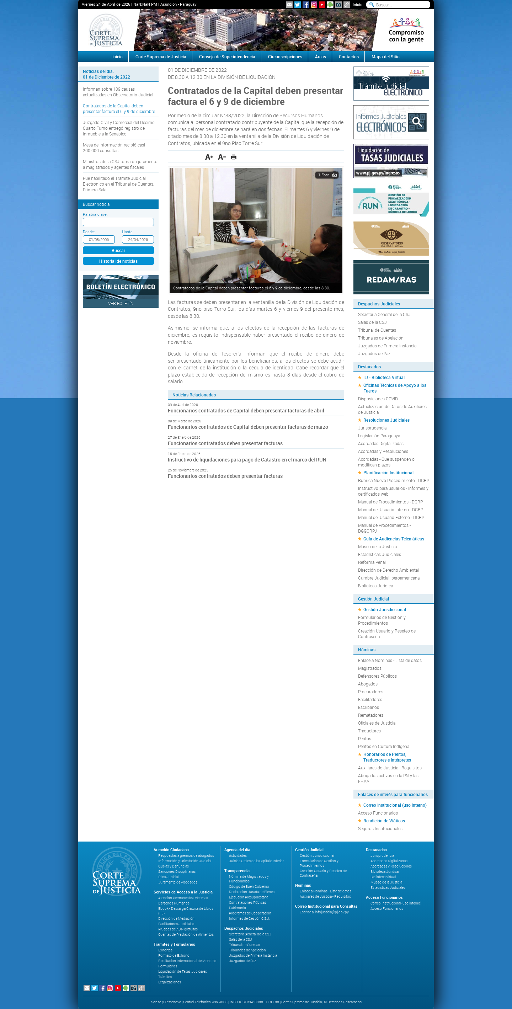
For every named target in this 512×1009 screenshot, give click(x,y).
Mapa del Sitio (386, 56)
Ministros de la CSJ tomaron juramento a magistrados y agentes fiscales (120, 164)
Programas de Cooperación (250, 913)
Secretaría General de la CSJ (384, 314)
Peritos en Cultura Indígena (383, 746)
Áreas (320, 56)
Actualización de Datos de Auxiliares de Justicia (392, 409)
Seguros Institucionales (380, 828)
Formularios (167, 966)
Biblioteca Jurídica (375, 585)
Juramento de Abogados (177, 882)
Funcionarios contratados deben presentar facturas (225, 443)
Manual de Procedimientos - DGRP (390, 501)
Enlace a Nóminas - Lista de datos (390, 660)
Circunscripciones (285, 56)
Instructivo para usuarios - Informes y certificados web (393, 491)
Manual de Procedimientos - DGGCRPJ (384, 528)
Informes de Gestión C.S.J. (249, 918)
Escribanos (368, 707)
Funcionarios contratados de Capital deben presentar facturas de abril (246, 410)
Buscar (118, 250)
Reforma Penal (372, 562)
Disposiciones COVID (378, 398)
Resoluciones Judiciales (386, 420)
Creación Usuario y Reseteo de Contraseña (387, 633)
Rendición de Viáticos (384, 820)
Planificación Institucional (388, 472)
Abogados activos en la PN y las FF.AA (388, 778)
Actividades (238, 855)
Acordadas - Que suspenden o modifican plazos (386, 462)
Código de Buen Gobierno (249, 886)
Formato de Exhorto (174, 955)
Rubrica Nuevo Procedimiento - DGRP (393, 480)
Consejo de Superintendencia (227, 56)
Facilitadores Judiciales (176, 924)
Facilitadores (370, 699)
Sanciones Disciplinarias (177, 871)
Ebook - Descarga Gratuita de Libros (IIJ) (185, 910)
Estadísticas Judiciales (379, 554)
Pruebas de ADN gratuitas (178, 929)
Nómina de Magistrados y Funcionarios (249, 878)
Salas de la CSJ (372, 322)
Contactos (349, 56)
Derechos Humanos (174, 903)
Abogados (368, 684)
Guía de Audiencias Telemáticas (393, 538)
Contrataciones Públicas (247, 902)
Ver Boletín (121, 303)
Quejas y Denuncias (173, 866)
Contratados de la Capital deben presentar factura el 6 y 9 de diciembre (119, 108)
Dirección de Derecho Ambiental (388, 570)
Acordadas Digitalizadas (381, 443)
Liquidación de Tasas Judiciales (182, 971)
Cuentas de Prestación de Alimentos (186, 934)
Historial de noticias (118, 261)
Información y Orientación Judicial (184, 861)
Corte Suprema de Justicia (160, 56)
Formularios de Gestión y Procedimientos (382, 620)
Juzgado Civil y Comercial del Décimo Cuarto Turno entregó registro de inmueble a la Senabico (119, 128)
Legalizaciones (169, 982)
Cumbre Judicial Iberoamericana (389, 578)
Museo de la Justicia (377, 546)
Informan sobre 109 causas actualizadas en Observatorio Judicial (118, 91)
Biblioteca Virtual (383, 877)
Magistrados (370, 668)
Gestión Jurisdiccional (384, 609)
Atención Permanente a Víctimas (183, 898)
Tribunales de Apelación (381, 338)
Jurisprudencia (372, 428)
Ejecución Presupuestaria (248, 897)
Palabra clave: (95, 214)
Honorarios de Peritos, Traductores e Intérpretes (387, 757)
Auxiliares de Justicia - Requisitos (390, 767)
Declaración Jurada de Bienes (251, 892)
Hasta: (127, 231)
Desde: (89, 231)
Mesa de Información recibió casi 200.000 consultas (114, 147)
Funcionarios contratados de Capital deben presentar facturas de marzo (248, 426)
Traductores (369, 730)
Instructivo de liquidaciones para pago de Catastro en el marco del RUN (247, 459)
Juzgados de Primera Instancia (387, 345)
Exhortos (165, 950)
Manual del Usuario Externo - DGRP (391, 517)
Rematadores (370, 715)
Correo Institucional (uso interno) (395, 805)
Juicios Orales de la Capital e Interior (256, 861)
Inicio (357, 4)
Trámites (165, 977)
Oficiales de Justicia (376, 723)
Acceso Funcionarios (378, 813)
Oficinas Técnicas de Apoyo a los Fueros (394, 388)
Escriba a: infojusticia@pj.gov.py (324, 912)
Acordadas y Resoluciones (383, 451)
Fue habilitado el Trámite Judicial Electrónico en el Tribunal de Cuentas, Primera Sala (118, 183)
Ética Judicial (168, 877)
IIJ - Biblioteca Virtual (384, 377)
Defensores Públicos (377, 676)
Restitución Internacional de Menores (187, 961)
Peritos (364, 738)
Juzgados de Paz (374, 353)
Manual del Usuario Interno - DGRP (390, 509)
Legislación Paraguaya (379, 435)
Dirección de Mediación (176, 918)
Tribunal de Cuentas (377, 330)
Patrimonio (237, 908)
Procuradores (370, 691)
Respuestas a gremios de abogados (186, 855)
